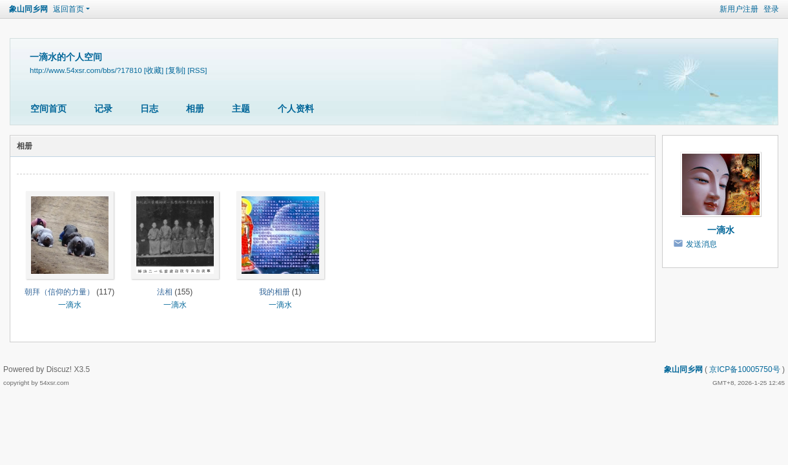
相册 (195, 108)
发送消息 (701, 244)
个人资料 (296, 108)
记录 (103, 108)
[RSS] (197, 70)
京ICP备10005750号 (744, 369)
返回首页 (68, 9)
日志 (149, 108)
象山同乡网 (28, 9)
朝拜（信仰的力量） (59, 291)
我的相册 (274, 291)
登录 (771, 9)
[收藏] (153, 70)
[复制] (175, 70)
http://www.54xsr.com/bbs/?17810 (86, 70)
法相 (164, 291)
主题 (241, 108)
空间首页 (48, 108)
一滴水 (69, 304)
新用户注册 (739, 9)
